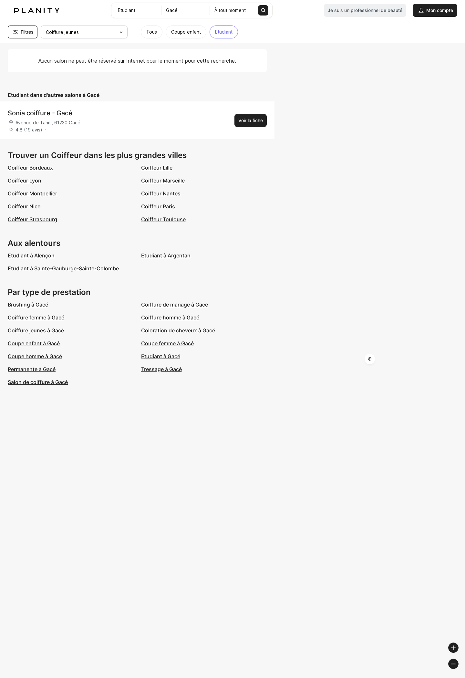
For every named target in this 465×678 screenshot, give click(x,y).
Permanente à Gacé (32, 369)
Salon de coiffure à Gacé (38, 382)
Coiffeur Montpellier (32, 193)
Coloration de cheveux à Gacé (178, 330)
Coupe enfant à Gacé (34, 343)
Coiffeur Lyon (24, 180)
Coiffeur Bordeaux (30, 167)
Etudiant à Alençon (31, 255)
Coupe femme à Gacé (167, 343)
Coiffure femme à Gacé (36, 317)
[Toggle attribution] (458, 672)
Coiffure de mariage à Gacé (174, 304)
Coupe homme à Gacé (35, 356)
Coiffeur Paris (158, 206)
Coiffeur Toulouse (163, 219)
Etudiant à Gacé (160, 356)
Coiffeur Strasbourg (32, 219)
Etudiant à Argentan (166, 255)
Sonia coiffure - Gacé (40, 113)
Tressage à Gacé (161, 369)
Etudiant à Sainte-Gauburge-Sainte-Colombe (63, 268)
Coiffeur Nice (24, 206)
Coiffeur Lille (156, 167)
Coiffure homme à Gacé (170, 317)
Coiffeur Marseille (163, 180)
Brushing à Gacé (28, 304)
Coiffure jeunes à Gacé (36, 330)
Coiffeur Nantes (161, 193)
